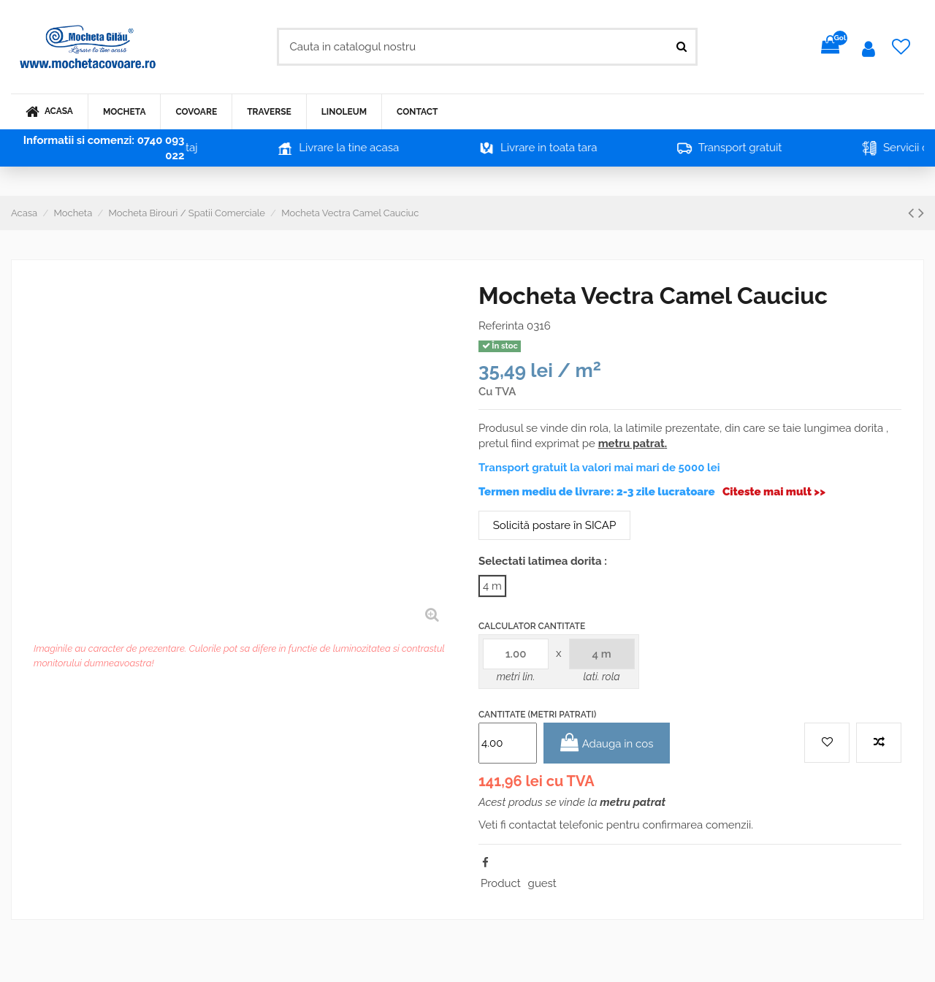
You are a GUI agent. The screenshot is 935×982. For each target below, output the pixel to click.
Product (501, 883)
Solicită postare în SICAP (554, 525)
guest (542, 883)
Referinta (501, 325)
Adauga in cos (607, 743)
